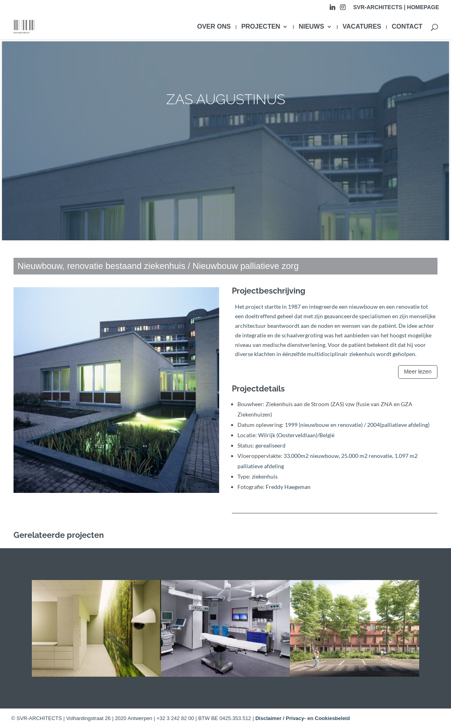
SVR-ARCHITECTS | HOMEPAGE (396, 7)
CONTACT (407, 27)
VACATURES (361, 27)
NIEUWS (311, 27)
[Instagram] (343, 9)
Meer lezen (418, 371)
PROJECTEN (260, 27)
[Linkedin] (332, 9)
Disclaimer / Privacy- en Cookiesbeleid (302, 718)
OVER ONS (214, 27)
